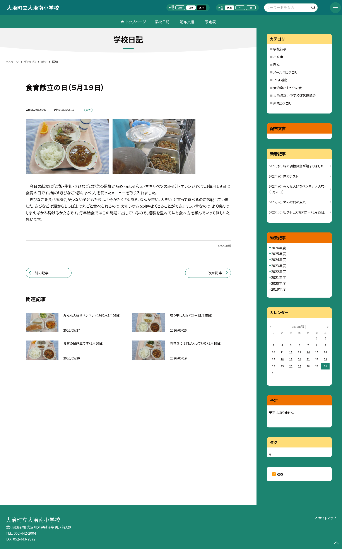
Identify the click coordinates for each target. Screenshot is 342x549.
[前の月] (270, 326)
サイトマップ (327, 517)
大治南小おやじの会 (287, 87)
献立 (276, 64)
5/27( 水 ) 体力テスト (283, 176)
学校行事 (279, 49)
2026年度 (278, 247)
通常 (180, 7)
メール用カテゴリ (285, 72)
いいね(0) (224, 245)
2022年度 (278, 271)
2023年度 (278, 265)
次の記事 (215, 272)
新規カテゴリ (282, 103)
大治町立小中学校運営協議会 (294, 95)
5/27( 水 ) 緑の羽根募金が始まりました (296, 166)
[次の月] (327, 326)
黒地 (201, 7)
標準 (229, 7)
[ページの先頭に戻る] (336, 543)
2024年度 (278, 259)
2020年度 (278, 283)
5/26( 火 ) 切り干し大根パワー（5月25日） (297, 212)
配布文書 (187, 21)
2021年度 (278, 277)
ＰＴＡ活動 (280, 80)
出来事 (278, 56)
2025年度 (278, 253)
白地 (190, 7)
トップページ (136, 21)
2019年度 (278, 289)
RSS (280, 474)
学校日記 (162, 21)
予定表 (210, 21)
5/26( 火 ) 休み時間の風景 (287, 202)
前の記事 (41, 272)
